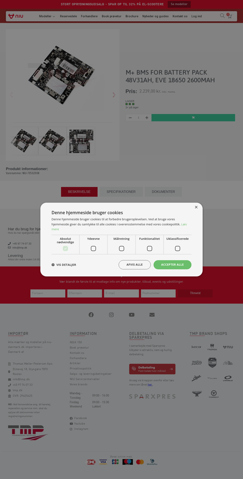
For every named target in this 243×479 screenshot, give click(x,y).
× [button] (196, 207)
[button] (64, 265)
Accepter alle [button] (172, 264)
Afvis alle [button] (135, 264)
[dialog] (121, 239)
